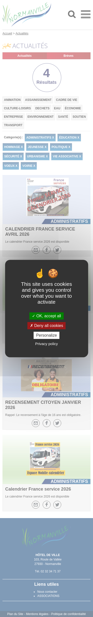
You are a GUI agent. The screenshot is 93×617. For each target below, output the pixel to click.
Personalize (46, 335)
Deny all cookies (46, 325)
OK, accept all (46, 316)
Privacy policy (46, 344)
